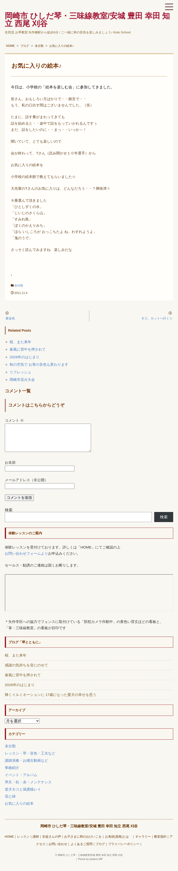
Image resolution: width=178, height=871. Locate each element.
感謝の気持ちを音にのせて (26, 671)
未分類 (18, 285)
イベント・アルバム (21, 781)
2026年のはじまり (24, 357)
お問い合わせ (58, 850)
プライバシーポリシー (123, 850)
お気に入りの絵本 (19, 809)
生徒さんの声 (51, 842)
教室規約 (160, 842)
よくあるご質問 (81, 850)
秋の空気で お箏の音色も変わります (39, 364)
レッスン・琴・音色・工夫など (30, 759)
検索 (8, 516)
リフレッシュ (20, 372)
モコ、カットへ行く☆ (156, 318)
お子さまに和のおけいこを (83, 842)
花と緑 (10, 802)
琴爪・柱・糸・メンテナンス (28, 788)
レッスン (23, 842)
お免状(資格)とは (118, 842)
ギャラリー (143, 842)
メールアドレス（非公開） (26, 486)
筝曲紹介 (12, 773)
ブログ (100, 850)
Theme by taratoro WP (90, 865)
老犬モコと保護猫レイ (23, 795)
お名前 (10, 468)
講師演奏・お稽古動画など (26, 766)
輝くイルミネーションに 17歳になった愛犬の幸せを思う (50, 700)
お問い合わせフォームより (26, 559)
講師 (36, 842)
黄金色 (10, 318)
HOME (9, 842)
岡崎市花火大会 (22, 380)
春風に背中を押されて (28, 349)
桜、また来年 (20, 342)
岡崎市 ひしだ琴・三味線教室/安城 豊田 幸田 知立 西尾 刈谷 (89, 832)
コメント (14, 420)
